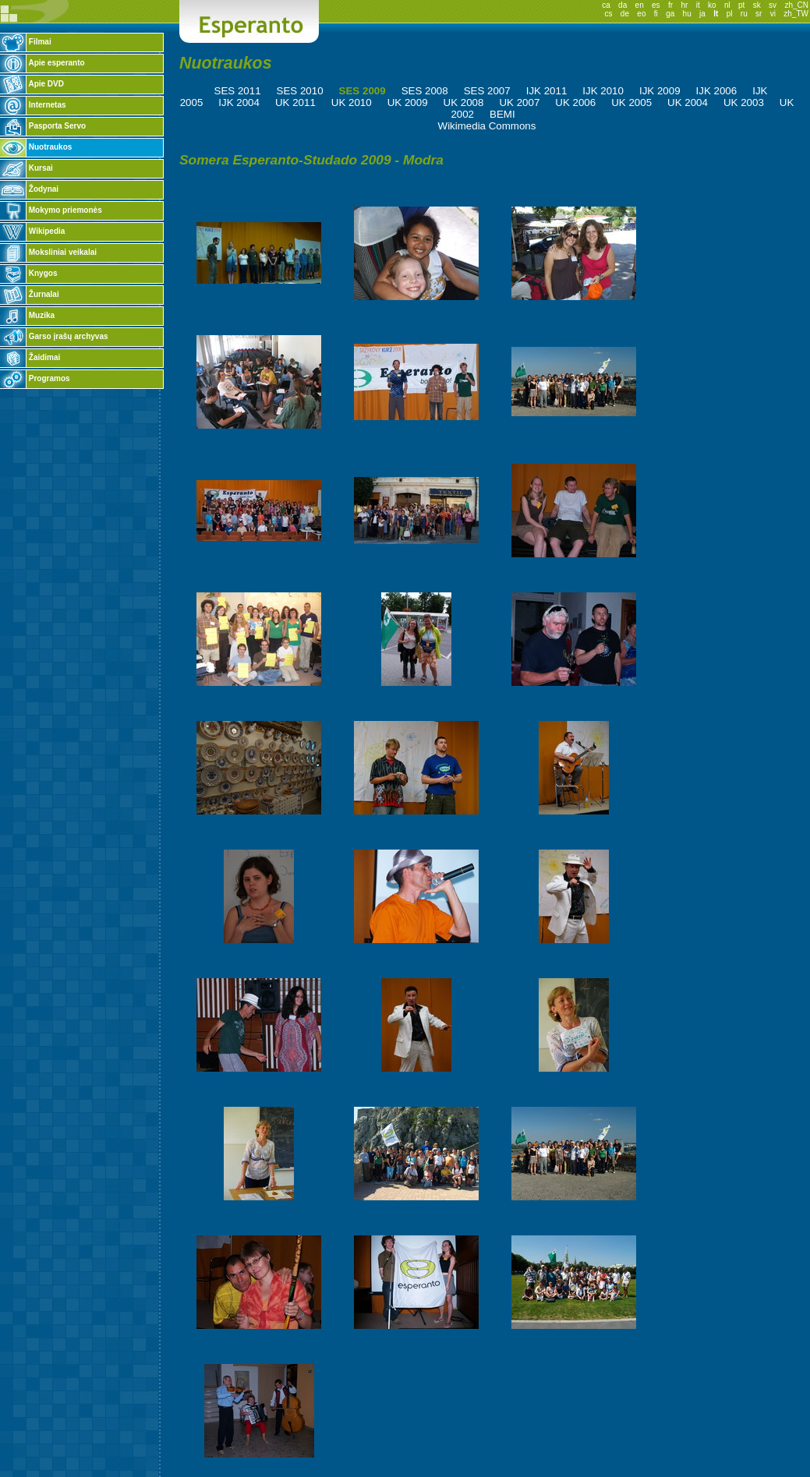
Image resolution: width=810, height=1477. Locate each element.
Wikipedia (32, 231)
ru (744, 13)
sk (757, 5)
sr (758, 13)
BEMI (502, 114)
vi (773, 13)
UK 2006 (575, 102)
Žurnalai (29, 294)
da (622, 5)
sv (772, 5)
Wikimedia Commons (487, 126)
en (639, 5)
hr (684, 5)
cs (609, 13)
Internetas (33, 105)
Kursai (26, 168)
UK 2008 (464, 102)
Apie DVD (32, 84)
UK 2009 (407, 102)
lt (715, 13)
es (656, 5)
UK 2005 (631, 102)
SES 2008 (424, 91)
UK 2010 (351, 102)
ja (702, 13)
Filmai (25, 41)
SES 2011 (237, 91)
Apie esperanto (42, 62)
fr (670, 5)
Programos (35, 378)
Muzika (27, 315)
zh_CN (796, 5)
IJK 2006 (716, 91)
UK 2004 (687, 102)
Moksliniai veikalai (48, 252)
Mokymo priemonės (51, 210)
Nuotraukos (36, 147)
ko (712, 5)
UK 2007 (519, 102)
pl (730, 13)
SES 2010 (300, 91)
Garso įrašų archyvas (54, 336)
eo (641, 13)
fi (656, 13)
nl (727, 5)
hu (687, 13)
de (625, 13)
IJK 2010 (603, 91)
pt (741, 5)
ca (606, 5)
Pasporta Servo (43, 126)
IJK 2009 (660, 91)
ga (670, 13)
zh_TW (795, 13)
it (698, 5)
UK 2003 (743, 102)
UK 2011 (295, 102)
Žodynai (29, 189)
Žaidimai (30, 357)
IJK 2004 (239, 102)
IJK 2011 (547, 91)
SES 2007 (487, 91)
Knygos (28, 273)
